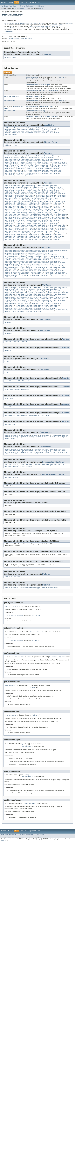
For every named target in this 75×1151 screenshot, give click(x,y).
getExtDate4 (9, 207)
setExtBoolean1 (23, 228)
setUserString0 (48, 333)
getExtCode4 (29, 203)
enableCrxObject (25, 277)
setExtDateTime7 (51, 246)
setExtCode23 (56, 179)
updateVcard (29, 183)
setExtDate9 (9, 244)
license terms (4, 879)
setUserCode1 (34, 326)
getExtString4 (22, 217)
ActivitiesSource (24, 23)
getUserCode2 (40, 313)
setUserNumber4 (60, 295)
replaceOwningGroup (27, 463)
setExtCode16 (32, 234)
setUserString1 (61, 333)
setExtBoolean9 (61, 230)
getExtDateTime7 (51, 210)
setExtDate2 (61, 241)
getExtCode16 (20, 201)
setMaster (19, 183)
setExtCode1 (19, 232)
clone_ (7, 386)
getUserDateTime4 (11, 293)
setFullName (33, 255)
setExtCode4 (41, 239)
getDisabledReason (28, 310)
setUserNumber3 (23, 333)
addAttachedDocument (12, 268)
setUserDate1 (32, 328)
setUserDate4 (34, 295)
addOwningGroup (10, 462)
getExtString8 (10, 219)
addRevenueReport (32, 78)
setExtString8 (10, 255)
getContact (25, 198)
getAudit (8, 366)
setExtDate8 (61, 243)
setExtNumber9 (22, 252)
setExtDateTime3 (62, 244)
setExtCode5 (52, 239)
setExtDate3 (9, 243)
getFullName (33, 219)
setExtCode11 (41, 232)
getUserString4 (37, 293)
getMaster (30, 176)
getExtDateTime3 (51, 208)
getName (7, 150)
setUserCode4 (23, 295)
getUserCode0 (18, 313)
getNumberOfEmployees (50, 132)
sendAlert (8, 346)
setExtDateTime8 (11, 248)
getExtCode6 (50, 203)
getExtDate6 (29, 207)
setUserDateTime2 (51, 330)
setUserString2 (10, 335)
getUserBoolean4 (37, 292)
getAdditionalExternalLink (43, 277)
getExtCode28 (9, 176)
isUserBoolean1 (45, 321)
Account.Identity (11, 58)
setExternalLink (61, 293)
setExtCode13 (64, 232)
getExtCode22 (62, 172)
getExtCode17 (32, 201)
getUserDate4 (61, 292)
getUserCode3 (52, 313)
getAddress (39, 165)
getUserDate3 (32, 315)
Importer (42, 26)
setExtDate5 (29, 243)
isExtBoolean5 (34, 223)
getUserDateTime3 (25, 317)
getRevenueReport (32, 103)
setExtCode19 (9, 235)
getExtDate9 (61, 207)
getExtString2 (58, 216)
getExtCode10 (9, 199)
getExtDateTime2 (38, 208)
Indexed (47, 26)
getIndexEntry (10, 442)
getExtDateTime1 (24, 208)
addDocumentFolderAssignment (15, 270)
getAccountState (43, 194)
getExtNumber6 (46, 214)
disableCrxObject (11, 277)
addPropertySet (10, 275)
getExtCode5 (40, 203)
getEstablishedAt (23, 132)
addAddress (9, 161)
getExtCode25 (32, 174)
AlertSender (33, 23)
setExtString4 (22, 253)
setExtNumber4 (22, 250)
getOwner (35, 462)
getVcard (27, 221)
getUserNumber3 (23, 319)
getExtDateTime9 (24, 212)
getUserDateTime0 (44, 315)
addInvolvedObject (34, 272)
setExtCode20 (23, 179)
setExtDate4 (19, 243)
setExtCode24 (9, 181)
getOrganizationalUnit (34, 99)
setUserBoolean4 (11, 295)
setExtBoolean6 (23, 230)
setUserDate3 (54, 328)
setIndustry (49, 136)
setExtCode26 (32, 181)
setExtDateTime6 (38, 246)
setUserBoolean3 (51, 324)
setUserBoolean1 (24, 324)
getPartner (9, 221)
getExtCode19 (54, 201)
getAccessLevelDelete (57, 476)
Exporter (60, 25)
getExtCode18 (43, 201)
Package (10, 2)
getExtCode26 (43, 174)
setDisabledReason (45, 322)
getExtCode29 (20, 176)
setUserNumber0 (39, 331)
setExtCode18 (54, 234)
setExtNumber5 (34, 250)
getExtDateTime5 (24, 210)
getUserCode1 (29, 313)
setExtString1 (46, 252)
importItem (9, 424)
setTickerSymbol (11, 139)
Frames (22, 6)
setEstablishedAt (37, 136)
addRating (46, 275)
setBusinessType (11, 179)
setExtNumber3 (10, 250)
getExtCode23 (9, 174)
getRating (8, 292)
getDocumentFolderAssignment (43, 283)
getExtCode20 (40, 172)
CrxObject (54, 25)
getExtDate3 (61, 205)
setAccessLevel (41, 463)
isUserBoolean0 (32, 321)
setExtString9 (22, 255)
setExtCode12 (52, 232)
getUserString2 (61, 319)
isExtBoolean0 (37, 221)
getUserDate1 (9, 315)
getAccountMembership (29, 163)
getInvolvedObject (11, 286)
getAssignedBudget (59, 169)
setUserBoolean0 (11, 324)
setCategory (49, 293)
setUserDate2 (43, 328)
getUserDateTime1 (59, 315)
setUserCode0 (23, 326)
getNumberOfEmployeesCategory (16, 134)
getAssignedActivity (12, 167)
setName (14, 150)
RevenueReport (31, 80)
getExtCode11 (20, 199)
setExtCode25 (20, 181)
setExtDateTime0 (21, 244)
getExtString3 (10, 217)
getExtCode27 (54, 174)
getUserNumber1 (52, 317)
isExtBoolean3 (10, 223)
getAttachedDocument (41, 281)
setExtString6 (46, 253)
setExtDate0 (40, 241)
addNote (46, 274)
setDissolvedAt (23, 136)
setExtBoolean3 (48, 228)
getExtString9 (22, 219)
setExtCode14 (9, 234)
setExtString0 (34, 252)
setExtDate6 (40, 243)
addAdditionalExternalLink (15, 266)
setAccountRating (51, 225)
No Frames (29, 6)
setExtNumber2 (61, 248)
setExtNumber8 (10, 252)
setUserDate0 (20, 328)
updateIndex (45, 442)
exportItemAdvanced (21, 406)
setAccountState (11, 226)
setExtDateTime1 (35, 244)
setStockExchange (52, 137)
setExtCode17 (43, 234)
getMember (39, 176)
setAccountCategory (40, 178)
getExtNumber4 (22, 214)
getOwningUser (45, 462)
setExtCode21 (34, 179)
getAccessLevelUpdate (13, 478)
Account (16, 23)
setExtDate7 (50, 243)
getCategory (25, 283)
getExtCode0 (48, 198)
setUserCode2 (45, 326)
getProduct (9, 178)
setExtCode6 (62, 239)
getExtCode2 (9, 203)
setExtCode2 (20, 235)
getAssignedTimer (54, 279)
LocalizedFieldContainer (12, 28)
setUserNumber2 (10, 333)
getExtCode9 (19, 205)
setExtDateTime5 (24, 246)
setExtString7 (58, 253)
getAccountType (27, 165)
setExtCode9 (29, 241)
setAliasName (36, 226)
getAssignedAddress (12, 169)
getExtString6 (46, 217)
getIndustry (36, 132)
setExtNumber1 (49, 248)
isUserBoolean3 (10, 322)
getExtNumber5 (34, 214)
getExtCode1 (58, 198)
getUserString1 (48, 319)
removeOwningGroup (11, 463)
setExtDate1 (50, 241)
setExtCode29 (9, 183)
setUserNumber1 (52, 331)
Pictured (44, 28)
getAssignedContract (42, 170)
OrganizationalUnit (11, 99)
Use (22, 2)
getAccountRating (28, 194)
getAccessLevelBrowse (40, 476)
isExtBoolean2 (61, 221)
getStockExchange (49, 134)
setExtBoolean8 (48, 230)
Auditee (40, 23)
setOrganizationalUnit (34, 120)
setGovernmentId (45, 255)
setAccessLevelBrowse (41, 480)
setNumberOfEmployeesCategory (33, 137)
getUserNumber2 (10, 319)
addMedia (23, 274)
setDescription (61, 226)
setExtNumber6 (46, 250)
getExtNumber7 (58, 214)
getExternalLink (57, 284)
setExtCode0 (9, 232)
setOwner (52, 463)
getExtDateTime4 (11, 210)
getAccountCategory (12, 163)
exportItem (9, 406)
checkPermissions (23, 462)
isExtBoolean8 (10, 225)
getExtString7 (58, 217)
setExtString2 (58, 252)
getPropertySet (40, 288)
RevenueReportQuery (47, 110)
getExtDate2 (50, 205)
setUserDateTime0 (22, 330)
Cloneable (69, 23)
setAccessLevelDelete (59, 480)
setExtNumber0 (37, 248)
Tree (25, 2)
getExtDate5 (19, 207)
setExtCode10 (30, 232)
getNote (15, 288)
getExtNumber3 (10, 214)
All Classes (40, 6)
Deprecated (32, 2)
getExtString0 (34, 216)
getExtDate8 (50, 207)
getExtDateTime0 (11, 208)
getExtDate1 (40, 205)
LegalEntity (54, 26)
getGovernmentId (45, 219)
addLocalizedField (11, 493)
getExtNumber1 (49, 212)
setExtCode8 (19, 241)
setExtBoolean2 (35, 228)
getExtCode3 (19, 203)
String (61, 78)
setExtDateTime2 (48, 244)
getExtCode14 (54, 199)
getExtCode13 (43, 199)
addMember (37, 161)
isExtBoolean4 (22, 223)
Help (38, 2)
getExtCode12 (32, 199)
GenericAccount (34, 26)
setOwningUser (62, 463)
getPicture (9, 609)
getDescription (36, 198)
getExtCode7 (61, 203)
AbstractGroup (9, 23)
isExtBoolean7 (58, 223)
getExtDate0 (29, 205)
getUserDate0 (63, 313)
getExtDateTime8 (11, 212)
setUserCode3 (56, 326)
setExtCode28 (54, 181)
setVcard (56, 255)
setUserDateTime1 (36, 330)
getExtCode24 (20, 174)
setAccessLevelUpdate (13, 482)
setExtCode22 (45, 179)
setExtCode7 (9, 241)
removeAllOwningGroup (60, 462)
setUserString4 (10, 297)
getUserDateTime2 (11, 317)
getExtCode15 (9, 201)
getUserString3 (10, 321)
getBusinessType (27, 172)
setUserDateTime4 (47, 295)
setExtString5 (34, 253)
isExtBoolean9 (22, 225)
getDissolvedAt (10, 132)
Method (22, 8)
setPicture (18, 609)
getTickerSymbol (11, 136)
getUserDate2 (20, 315)
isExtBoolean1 (49, 221)
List (6, 111)
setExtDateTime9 (24, 248)
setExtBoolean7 (35, 230)
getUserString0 (35, 319)
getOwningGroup (27, 478)
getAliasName (9, 196)
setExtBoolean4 (61, 228)
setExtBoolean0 (10, 228)
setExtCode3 (31, 239)
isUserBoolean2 (58, 321)
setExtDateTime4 (11, 246)
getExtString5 (34, 217)
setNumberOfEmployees (13, 137)
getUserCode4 (49, 292)
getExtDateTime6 (38, 210)
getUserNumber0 (39, 317)
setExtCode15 (20, 234)
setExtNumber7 (58, 250)
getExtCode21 (51, 172)
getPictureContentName (49, 620)
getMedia (53, 286)
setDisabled (32, 322)
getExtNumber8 (10, 216)
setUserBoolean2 (38, 324)
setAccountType (55, 178)
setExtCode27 (43, 181)
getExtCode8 (9, 205)
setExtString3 (10, 253)
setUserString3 (23, 335)
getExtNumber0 (37, 212)
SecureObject (9, 31)
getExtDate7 (40, 207)
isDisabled (21, 321)
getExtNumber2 (61, 212)
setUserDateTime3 (11, 331)
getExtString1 (46, 216)
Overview (3, 2)
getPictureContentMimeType (30, 620)
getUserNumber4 (24, 293)
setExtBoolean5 (10, 230)
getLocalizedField (57, 493)
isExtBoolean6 (46, 223)
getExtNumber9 (22, 216)
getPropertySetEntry (25, 290)
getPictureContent (11, 620)
